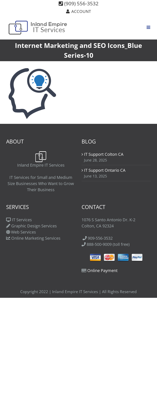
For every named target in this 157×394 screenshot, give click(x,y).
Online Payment (102, 270)
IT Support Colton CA (103, 154)
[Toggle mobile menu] (149, 27)
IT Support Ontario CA (105, 170)
